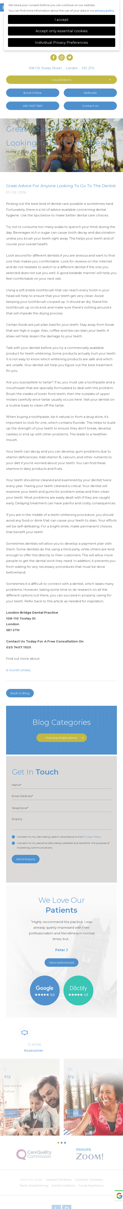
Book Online (33, 92)
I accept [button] (62, 19)
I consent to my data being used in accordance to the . (59, 836)
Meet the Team (30, 1180)
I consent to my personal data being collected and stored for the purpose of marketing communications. (63, 845)
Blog (25, 152)
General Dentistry (58, 1180)
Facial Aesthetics (92, 1186)
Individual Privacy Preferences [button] (61, 42)
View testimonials (61, 962)
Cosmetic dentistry (49, 152)
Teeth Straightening (33, 1186)
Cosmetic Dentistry (90, 1180)
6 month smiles (18, 670)
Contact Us (90, 105)
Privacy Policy (92, 836)
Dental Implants (64, 1186)
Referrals (90, 92)
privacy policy (104, 10)
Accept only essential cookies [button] (62, 31)
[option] (61, 925)
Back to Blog (20, 693)
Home (11, 152)
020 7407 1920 (33, 105)
